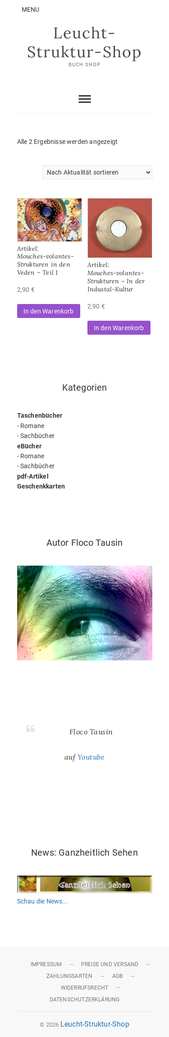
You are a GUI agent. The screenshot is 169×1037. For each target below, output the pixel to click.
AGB (117, 976)
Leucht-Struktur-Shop (84, 42)
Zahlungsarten (69, 976)
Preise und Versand (110, 964)
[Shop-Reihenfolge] (97, 172)
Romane (32, 425)
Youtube (91, 756)
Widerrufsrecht (85, 988)
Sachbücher (37, 435)
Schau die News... (42, 901)
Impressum (46, 964)
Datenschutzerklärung (85, 999)
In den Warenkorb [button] (48, 311)
